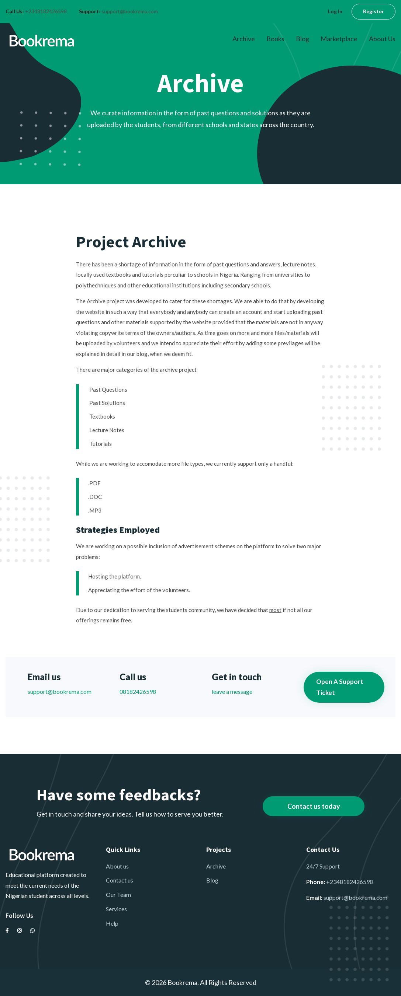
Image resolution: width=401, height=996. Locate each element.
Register (373, 11)
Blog (302, 39)
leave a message (232, 691)
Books (275, 39)
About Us (382, 39)
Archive (243, 39)
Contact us (119, 880)
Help (112, 923)
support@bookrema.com (129, 11)
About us (117, 866)
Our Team (118, 894)
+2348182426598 (46, 11)
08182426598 (138, 691)
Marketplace (339, 39)
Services (116, 908)
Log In (335, 11)
